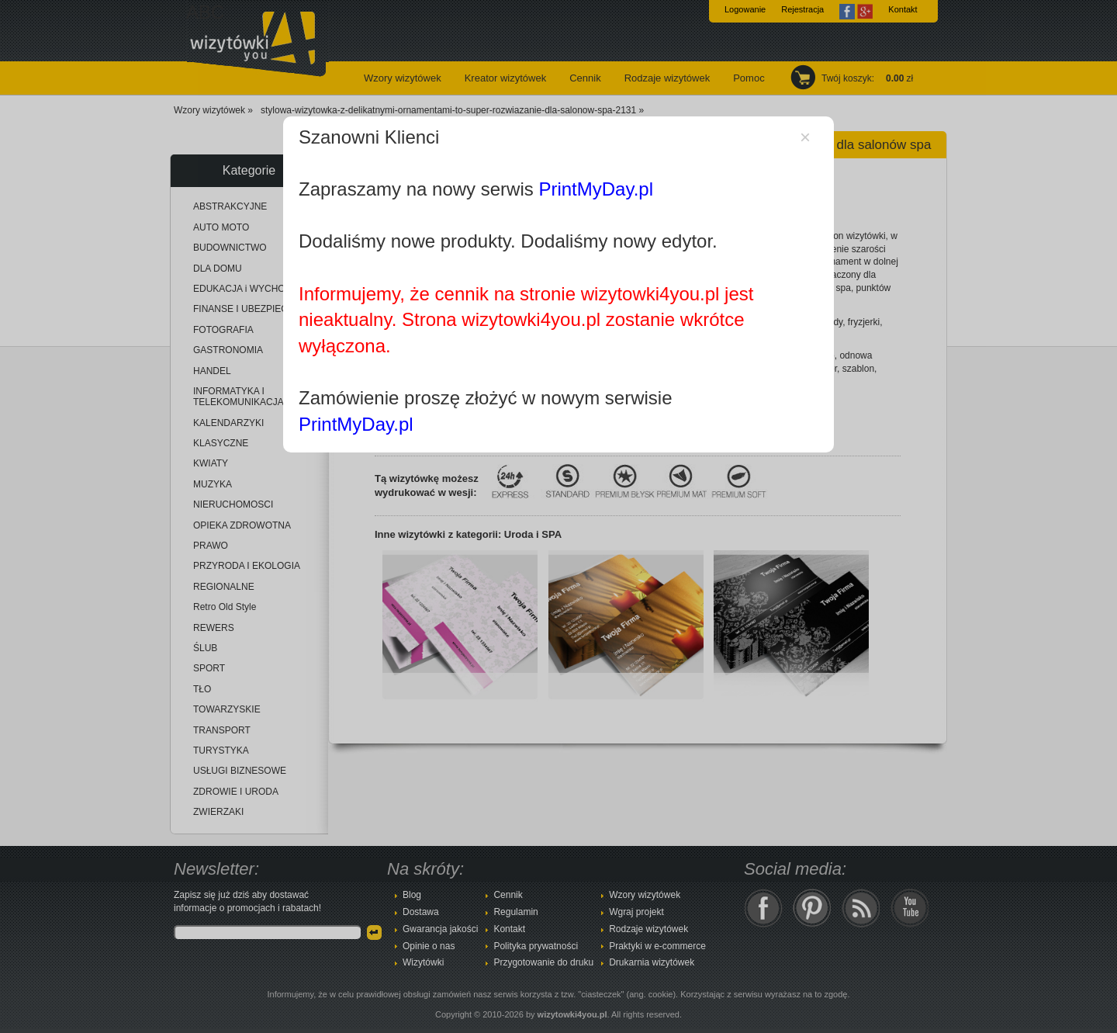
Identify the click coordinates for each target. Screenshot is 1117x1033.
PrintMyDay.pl (595, 189)
